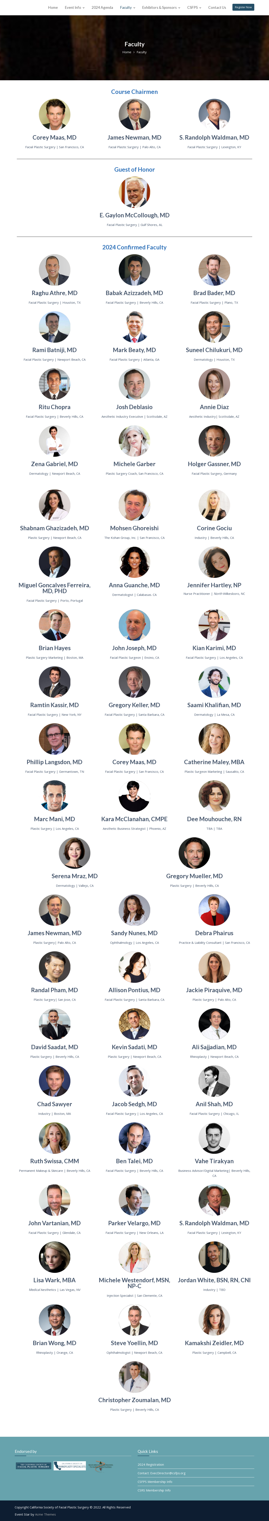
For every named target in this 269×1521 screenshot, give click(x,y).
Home (53, 7)
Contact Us (217, 7)
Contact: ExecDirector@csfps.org (164, 1472)
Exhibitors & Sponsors (159, 7)
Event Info (73, 7)
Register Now (243, 7)
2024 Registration (155, 1465)
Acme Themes (45, 1514)
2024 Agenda (102, 7)
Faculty (126, 7)
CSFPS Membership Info (158, 1480)
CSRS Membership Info (158, 1488)
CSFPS (192, 7)
